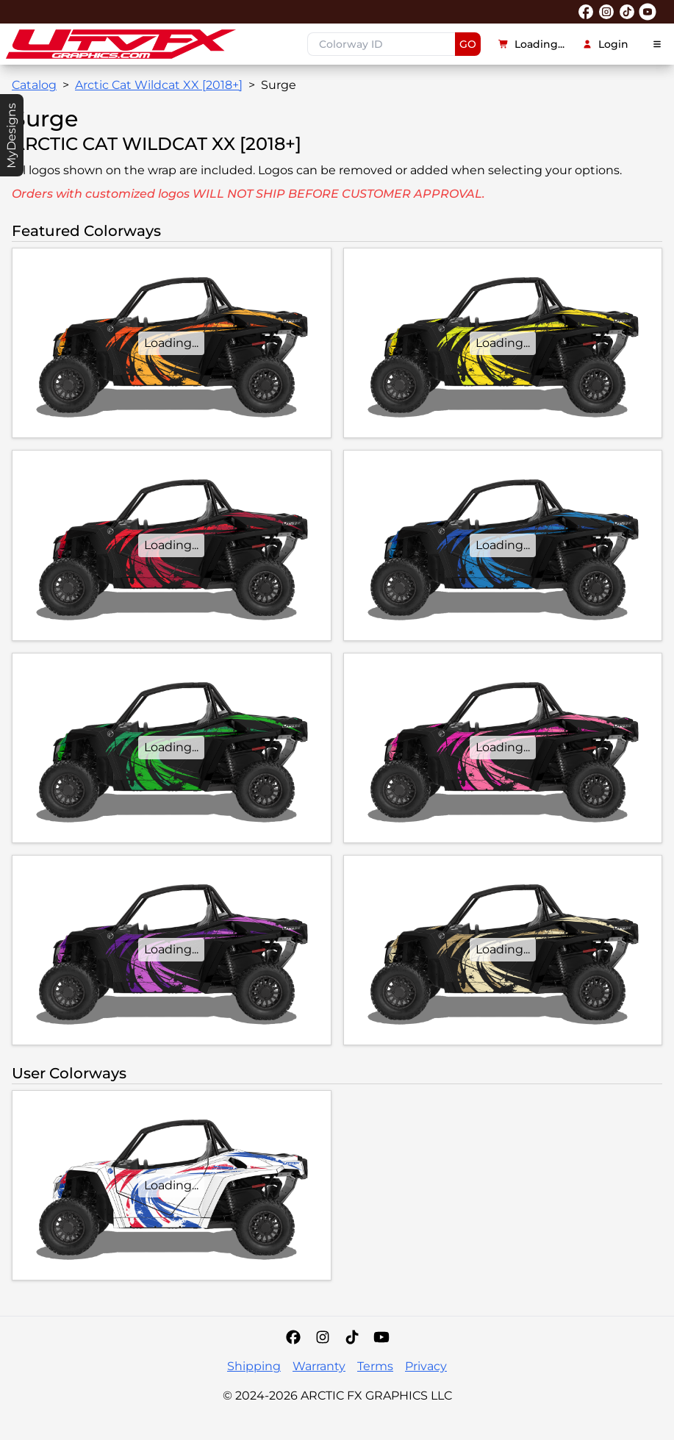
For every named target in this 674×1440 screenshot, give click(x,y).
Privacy (426, 1366)
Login (605, 44)
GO (467, 44)
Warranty (319, 1366)
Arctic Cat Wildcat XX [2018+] (159, 85)
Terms (375, 1366)
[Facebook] (293, 1337)
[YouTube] (381, 1337)
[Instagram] (322, 1337)
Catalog (34, 85)
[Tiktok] (352, 1337)
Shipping (254, 1366)
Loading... (531, 44)
